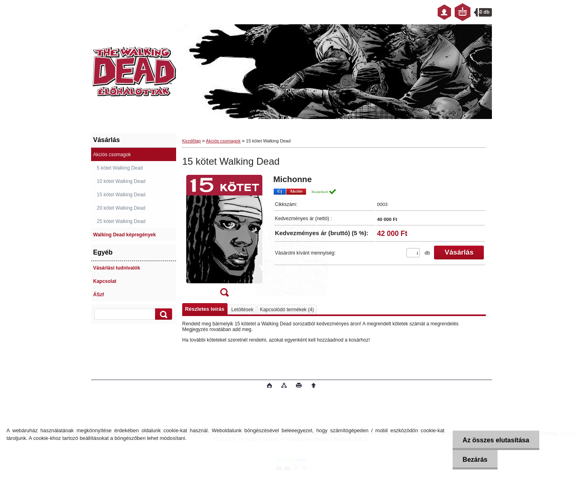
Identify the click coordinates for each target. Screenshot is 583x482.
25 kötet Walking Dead (121, 221)
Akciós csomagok (112, 154)
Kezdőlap (191, 140)
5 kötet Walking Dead (120, 168)
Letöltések (242, 309)
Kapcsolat (104, 281)
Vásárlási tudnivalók (116, 268)
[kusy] (413, 252)
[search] (162, 314)
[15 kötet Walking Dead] (224, 238)
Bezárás (475, 459)
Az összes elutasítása (496, 440)
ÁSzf (98, 294)
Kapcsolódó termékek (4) (287, 309)
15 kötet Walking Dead (121, 194)
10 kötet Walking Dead (121, 181)
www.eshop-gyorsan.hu (155, 386)
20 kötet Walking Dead (121, 208)
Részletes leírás (204, 309)
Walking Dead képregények (124, 235)
